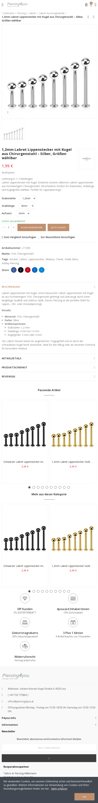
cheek (59, 259)
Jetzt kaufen (58, 227)
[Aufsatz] (23, 213)
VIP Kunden (25, 609)
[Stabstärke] (28, 198)
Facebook (13, 270)
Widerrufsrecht (25, 657)
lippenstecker (36, 259)
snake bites (71, 259)
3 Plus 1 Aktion (73, 633)
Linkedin (34, 270)
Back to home (89, 17)
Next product (93, 17)
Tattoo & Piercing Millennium (19, 773)
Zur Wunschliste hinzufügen (58, 237)
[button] (29, 487)
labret (23, 259)
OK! (84, 796)
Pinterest (27, 270)
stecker (13, 259)
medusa (50, 259)
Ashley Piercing (10, 263)
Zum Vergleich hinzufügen (20, 237)
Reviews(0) (8, 376)
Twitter (20, 270)
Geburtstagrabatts (25, 633)
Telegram (41, 270)
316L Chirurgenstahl (22, 253)
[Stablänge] (26, 206)
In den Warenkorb (31, 227)
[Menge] (9, 227)
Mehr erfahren (59, 788)
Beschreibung (11, 286)
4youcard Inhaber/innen (73, 609)
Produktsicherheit (14, 367)
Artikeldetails (11, 358)
